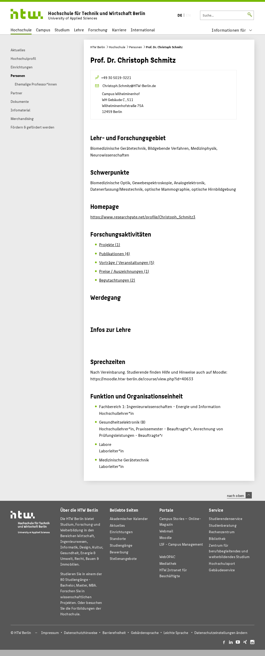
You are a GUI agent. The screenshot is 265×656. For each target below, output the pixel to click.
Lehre (79, 29)
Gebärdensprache (145, 632)
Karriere (119, 29)
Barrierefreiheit (114, 632)
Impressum (50, 632)
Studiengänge (121, 545)
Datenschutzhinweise (80, 632)
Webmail (166, 531)
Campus (43, 29)
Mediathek (167, 563)
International (143, 29)
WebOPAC (167, 556)
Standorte (118, 538)
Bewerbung (119, 552)
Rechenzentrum (221, 531)
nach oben (239, 495)
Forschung (97, 29)
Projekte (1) (109, 244)
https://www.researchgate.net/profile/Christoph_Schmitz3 (142, 216)
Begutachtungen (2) (117, 280)
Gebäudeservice (222, 570)
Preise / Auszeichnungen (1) (124, 271)
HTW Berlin (97, 47)
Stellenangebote (123, 558)
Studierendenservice (225, 518)
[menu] (232, 30)
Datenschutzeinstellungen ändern (220, 632)
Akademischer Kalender (129, 518)
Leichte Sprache (176, 632)
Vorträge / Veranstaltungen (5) (126, 262)
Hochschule (21, 29)
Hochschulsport (222, 563)
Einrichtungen (121, 531)
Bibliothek (217, 538)
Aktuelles (117, 525)
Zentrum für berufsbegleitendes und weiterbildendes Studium (229, 551)
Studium (62, 29)
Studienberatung (222, 525)
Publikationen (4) (114, 253)
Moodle (165, 537)
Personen (135, 47)
